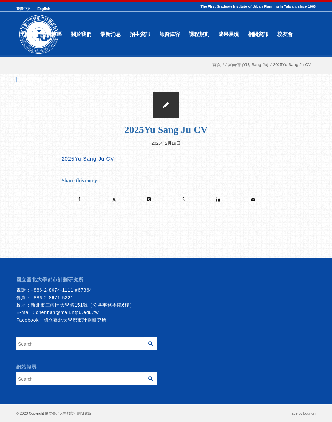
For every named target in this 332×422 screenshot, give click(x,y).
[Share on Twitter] (114, 199)
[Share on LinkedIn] (218, 199)
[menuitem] (25, 9)
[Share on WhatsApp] (183, 199)
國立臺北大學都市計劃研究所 (75, 319)
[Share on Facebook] (79, 199)
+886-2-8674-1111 (52, 290)
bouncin (309, 413)
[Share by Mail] (253, 199)
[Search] (52, 79)
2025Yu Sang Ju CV (88, 159)
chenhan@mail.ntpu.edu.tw (67, 312)
